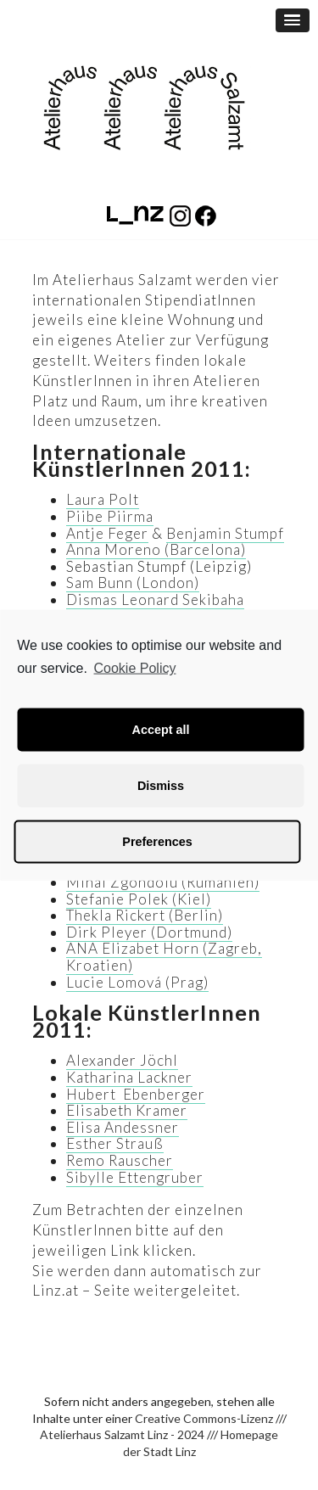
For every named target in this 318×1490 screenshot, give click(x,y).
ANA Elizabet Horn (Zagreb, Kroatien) (164, 956)
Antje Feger (107, 533)
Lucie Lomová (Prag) (137, 982)
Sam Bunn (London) (132, 582)
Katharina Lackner (129, 1077)
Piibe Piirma (109, 516)
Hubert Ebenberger (135, 1094)
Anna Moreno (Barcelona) (156, 549)
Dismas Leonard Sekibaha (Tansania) (155, 608)
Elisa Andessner (122, 1127)
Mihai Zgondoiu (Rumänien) (162, 882)
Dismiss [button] (160, 786)
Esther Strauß (115, 1143)
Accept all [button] (161, 730)
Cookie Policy (135, 668)
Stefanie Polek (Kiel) (138, 899)
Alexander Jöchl (122, 1060)
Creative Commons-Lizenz (204, 1418)
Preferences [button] (157, 842)
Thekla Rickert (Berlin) (144, 915)
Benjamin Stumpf (225, 533)
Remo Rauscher (119, 1160)
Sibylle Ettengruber (135, 1177)
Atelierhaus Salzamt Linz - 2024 (122, 1434)
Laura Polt (102, 499)
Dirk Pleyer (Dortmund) (149, 932)
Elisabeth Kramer (126, 1110)
